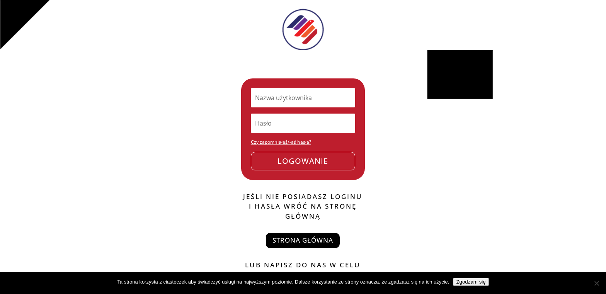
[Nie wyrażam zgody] (596, 283)
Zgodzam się (470, 282)
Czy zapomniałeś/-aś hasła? (281, 142)
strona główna (302, 240)
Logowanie (302, 161)
